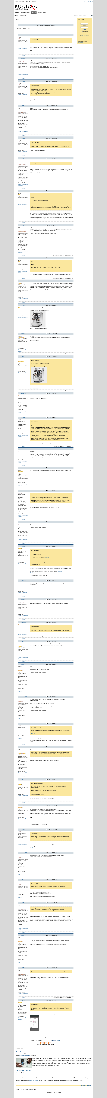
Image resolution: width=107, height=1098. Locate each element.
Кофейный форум (24, 22)
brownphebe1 (80, 42)
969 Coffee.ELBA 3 (35, 388)
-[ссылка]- (46, 443)
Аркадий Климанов (26, 1055)
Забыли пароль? (84, 35)
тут (48, 1013)
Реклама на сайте (25, 1089)
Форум (34, 12)
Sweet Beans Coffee (19, 1)
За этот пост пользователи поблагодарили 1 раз (63, 255)
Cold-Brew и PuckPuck (23, 1070)
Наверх (23, 55)
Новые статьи (33, 1089)
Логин (84, 1)
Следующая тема (68, 22)
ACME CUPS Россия (30, 1)
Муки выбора (48, 22)
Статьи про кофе (25, 12)
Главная (17, 12)
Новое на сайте (42, 12)
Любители (21, 1055)
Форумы (31, 22)
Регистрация (89, 1)
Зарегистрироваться (84, 33)
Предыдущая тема (61, 22)
